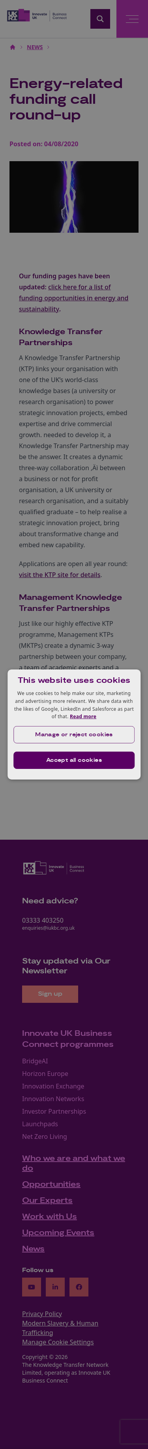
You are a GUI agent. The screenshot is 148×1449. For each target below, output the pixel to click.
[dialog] (74, 724)
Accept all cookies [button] (74, 760)
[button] (74, 734)
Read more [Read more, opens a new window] (83, 716)
